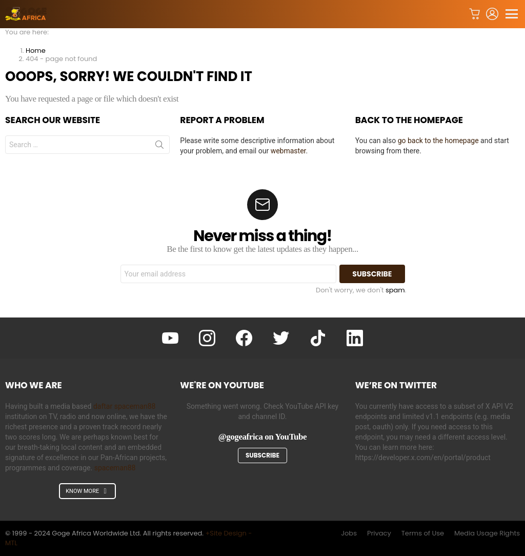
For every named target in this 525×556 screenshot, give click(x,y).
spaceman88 (115, 468)
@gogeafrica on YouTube (262, 437)
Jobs (349, 533)
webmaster (288, 151)
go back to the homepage (438, 140)
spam (395, 290)
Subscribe (262, 455)
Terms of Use (422, 533)
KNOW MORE (87, 491)
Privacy (379, 533)
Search (159, 146)
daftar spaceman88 (124, 406)
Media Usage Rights (487, 533)
